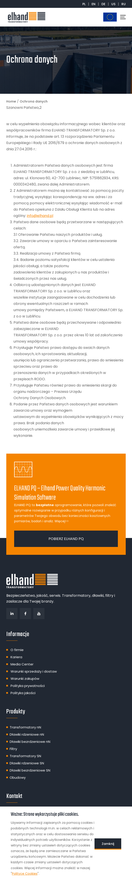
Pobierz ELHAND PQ (66, 538)
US (113, 4)
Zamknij (108, 844)
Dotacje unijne (110, 17)
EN (93, 4)
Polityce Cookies (24, 873)
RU (123, 4)
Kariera (16, 657)
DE (103, 4)
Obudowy (18, 777)
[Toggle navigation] (123, 17)
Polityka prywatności (28, 685)
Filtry (13, 748)
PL (84, 4)
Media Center (22, 664)
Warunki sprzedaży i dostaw (34, 671)
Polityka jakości (23, 693)
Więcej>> (62, 521)
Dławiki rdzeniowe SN (27, 763)
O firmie (17, 649)
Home (11, 101)
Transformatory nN (25, 727)
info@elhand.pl (40, 215)
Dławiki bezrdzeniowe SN (30, 770)
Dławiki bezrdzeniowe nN (30, 741)
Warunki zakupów (25, 678)
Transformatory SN (25, 756)
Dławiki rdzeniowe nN (27, 734)
